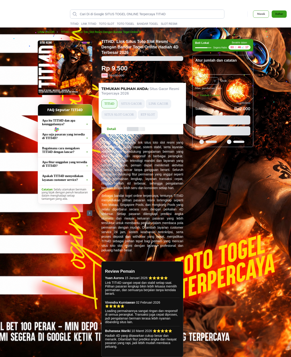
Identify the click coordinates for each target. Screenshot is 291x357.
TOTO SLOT (106, 23)
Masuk (261, 13)
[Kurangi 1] (199, 81)
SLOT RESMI (169, 23)
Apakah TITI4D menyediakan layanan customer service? (62, 177)
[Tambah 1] (215, 81)
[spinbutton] (207, 81)
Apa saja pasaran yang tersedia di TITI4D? (63, 136)
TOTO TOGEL (125, 23)
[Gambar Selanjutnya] (89, 213)
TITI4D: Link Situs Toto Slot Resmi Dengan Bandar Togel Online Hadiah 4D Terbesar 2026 (118, 32)
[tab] (111, 129)
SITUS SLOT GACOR (119, 114)
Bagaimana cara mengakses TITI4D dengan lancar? (61, 150)
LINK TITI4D (88, 23)
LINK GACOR (49, 32)
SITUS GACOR (131, 103)
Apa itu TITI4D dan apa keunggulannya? (58, 122)
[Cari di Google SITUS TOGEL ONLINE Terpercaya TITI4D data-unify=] (150, 14)
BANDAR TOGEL (147, 23)
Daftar (279, 13)
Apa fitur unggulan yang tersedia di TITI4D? (64, 163)
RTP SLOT (148, 114)
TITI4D (74, 23)
